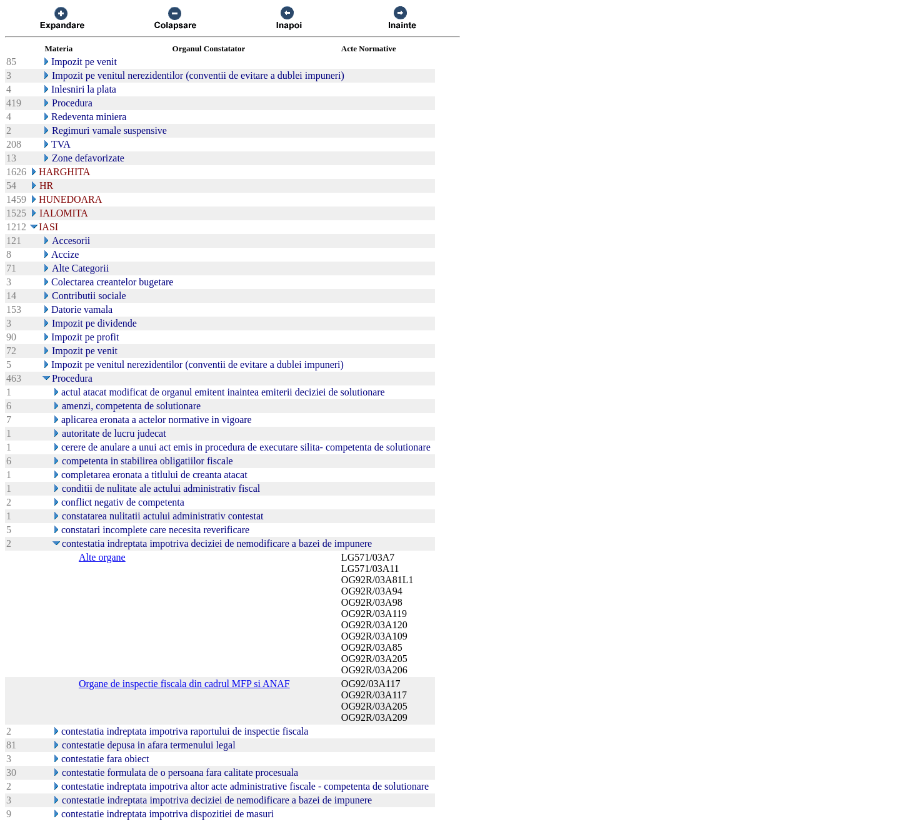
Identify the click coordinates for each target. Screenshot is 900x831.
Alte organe (102, 557)
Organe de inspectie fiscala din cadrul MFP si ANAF (184, 683)
